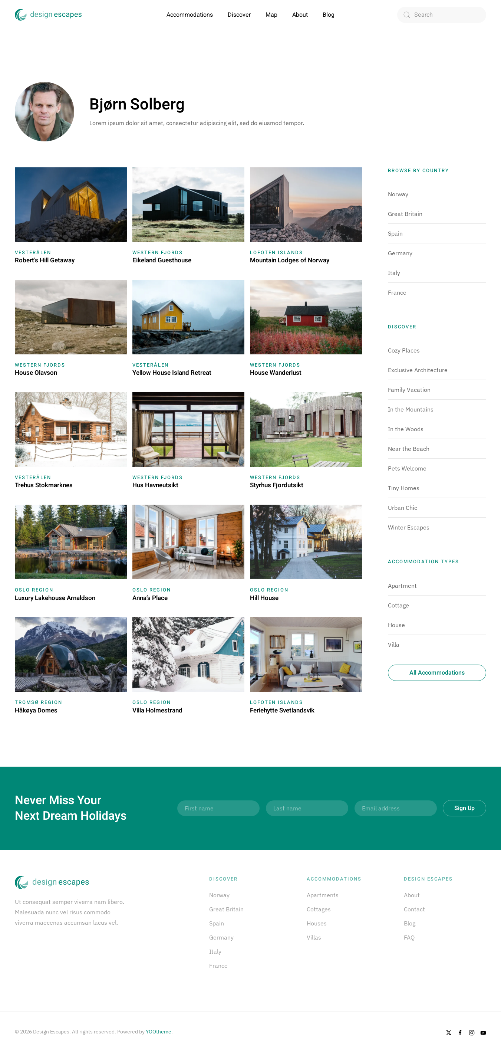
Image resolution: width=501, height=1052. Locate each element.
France (397, 292)
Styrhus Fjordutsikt (276, 485)
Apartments (323, 895)
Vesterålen (33, 252)
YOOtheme (158, 1031)
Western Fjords (157, 252)
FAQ (409, 937)
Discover (239, 14)
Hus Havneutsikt (155, 485)
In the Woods (405, 429)
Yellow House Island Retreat (171, 372)
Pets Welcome (407, 468)
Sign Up (464, 808)
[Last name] (307, 808)
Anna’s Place (150, 598)
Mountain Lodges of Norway (289, 260)
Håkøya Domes (36, 710)
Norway (398, 194)
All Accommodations (437, 672)
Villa (393, 644)
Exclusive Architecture (418, 370)
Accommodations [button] (190, 14)
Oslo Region (34, 589)
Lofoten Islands (276, 252)
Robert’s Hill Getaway (45, 260)
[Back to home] (48, 15)
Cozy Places (404, 350)
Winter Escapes (408, 527)
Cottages (319, 909)
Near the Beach (408, 448)
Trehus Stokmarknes (44, 485)
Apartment (402, 585)
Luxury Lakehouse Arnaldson (55, 598)
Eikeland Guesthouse (161, 260)
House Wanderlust (275, 372)
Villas (314, 937)
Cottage (398, 605)
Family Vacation (409, 389)
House (396, 625)
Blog (328, 14)
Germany (400, 253)
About (300, 14)
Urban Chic (402, 507)
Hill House (264, 598)
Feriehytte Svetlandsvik (282, 710)
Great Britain (405, 213)
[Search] (441, 15)
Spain (395, 233)
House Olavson (36, 372)
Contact (414, 909)
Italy (394, 272)
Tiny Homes (403, 488)
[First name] (218, 808)
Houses (317, 923)
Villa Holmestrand (157, 710)
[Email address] (395, 808)
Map (271, 14)
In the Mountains (411, 409)
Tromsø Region (38, 702)
